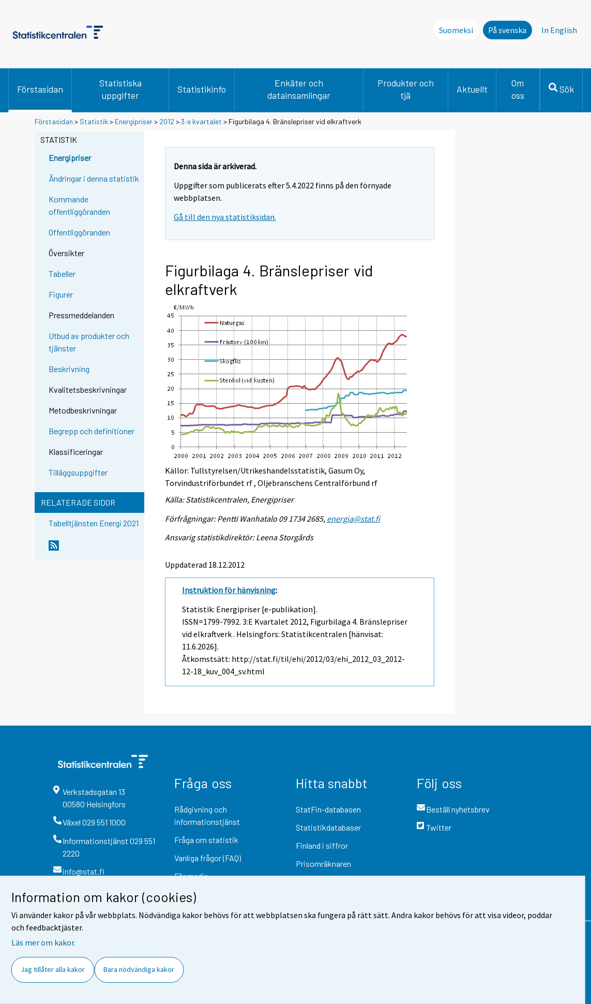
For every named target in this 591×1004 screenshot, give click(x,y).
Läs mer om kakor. (43, 942)
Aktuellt (472, 89)
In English (559, 30)
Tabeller (62, 273)
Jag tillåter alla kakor (53, 969)
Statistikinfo (201, 89)
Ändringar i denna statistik (94, 178)
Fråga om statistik (206, 840)
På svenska (507, 30)
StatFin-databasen (328, 809)
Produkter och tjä (405, 89)
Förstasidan (40, 89)
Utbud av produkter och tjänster (89, 342)
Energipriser (134, 121)
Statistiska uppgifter (120, 89)
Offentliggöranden (79, 232)
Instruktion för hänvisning (229, 590)
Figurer (61, 294)
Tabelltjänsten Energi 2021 (94, 523)
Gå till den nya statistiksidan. (225, 217)
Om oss (517, 89)
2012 (166, 121)
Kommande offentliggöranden (79, 205)
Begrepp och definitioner (91, 431)
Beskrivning (69, 369)
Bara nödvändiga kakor (138, 969)
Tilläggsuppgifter (78, 472)
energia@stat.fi (353, 518)
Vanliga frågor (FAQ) (207, 858)
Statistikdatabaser (328, 827)
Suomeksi (456, 30)
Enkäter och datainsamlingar (298, 89)
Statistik (94, 121)
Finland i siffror (322, 845)
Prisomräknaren (323, 863)
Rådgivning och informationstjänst (207, 815)
